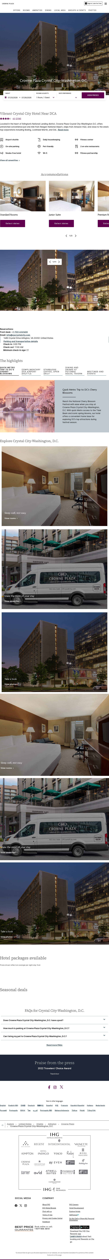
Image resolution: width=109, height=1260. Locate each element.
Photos (93, 10)
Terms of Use (47, 1215)
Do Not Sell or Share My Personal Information (81, 1219)
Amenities (37, 10)
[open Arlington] (52, 1124)
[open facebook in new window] (48, 1087)
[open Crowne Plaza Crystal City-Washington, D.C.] (31, 1126)
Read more (63, 130)
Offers (16, 10)
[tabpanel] (54, 406)
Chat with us (47, 1211)
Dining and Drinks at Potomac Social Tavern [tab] (73, 371)
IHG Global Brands (49, 1208)
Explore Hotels (74, 1211)
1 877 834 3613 (42, 1229)
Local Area (60, 10)
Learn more (76, 1236)
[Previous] (67, 236)
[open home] (3, 1125)
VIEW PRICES (93, 95)
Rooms (26, 10)
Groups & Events (77, 10)
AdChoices (74, 1215)
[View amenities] (12, 601)
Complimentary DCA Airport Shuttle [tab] (31, 372)
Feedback (46, 1222)
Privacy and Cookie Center (52, 1218)
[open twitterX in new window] (60, 1087)
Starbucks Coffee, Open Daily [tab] (51, 372)
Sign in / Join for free (93, 3)
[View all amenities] (9, 160)
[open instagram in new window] (54, 1087)
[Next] (75, 236)
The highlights (11, 361)
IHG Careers (73, 1205)
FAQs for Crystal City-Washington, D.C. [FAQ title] (54, 1010)
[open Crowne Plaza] (68, 1124)
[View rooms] (10, 518)
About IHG (46, 1205)
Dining (48, 10)
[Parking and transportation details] (21, 341)
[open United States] (25, 1124)
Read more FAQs (54, 1045)
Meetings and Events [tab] (95, 373)
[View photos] (10, 684)
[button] (106, 3)
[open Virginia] (40, 1124)
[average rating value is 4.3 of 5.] (8, 118)
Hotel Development (76, 1208)
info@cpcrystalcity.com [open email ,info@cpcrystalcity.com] (18, 335)
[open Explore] (11, 1124)
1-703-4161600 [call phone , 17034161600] (20, 332)
